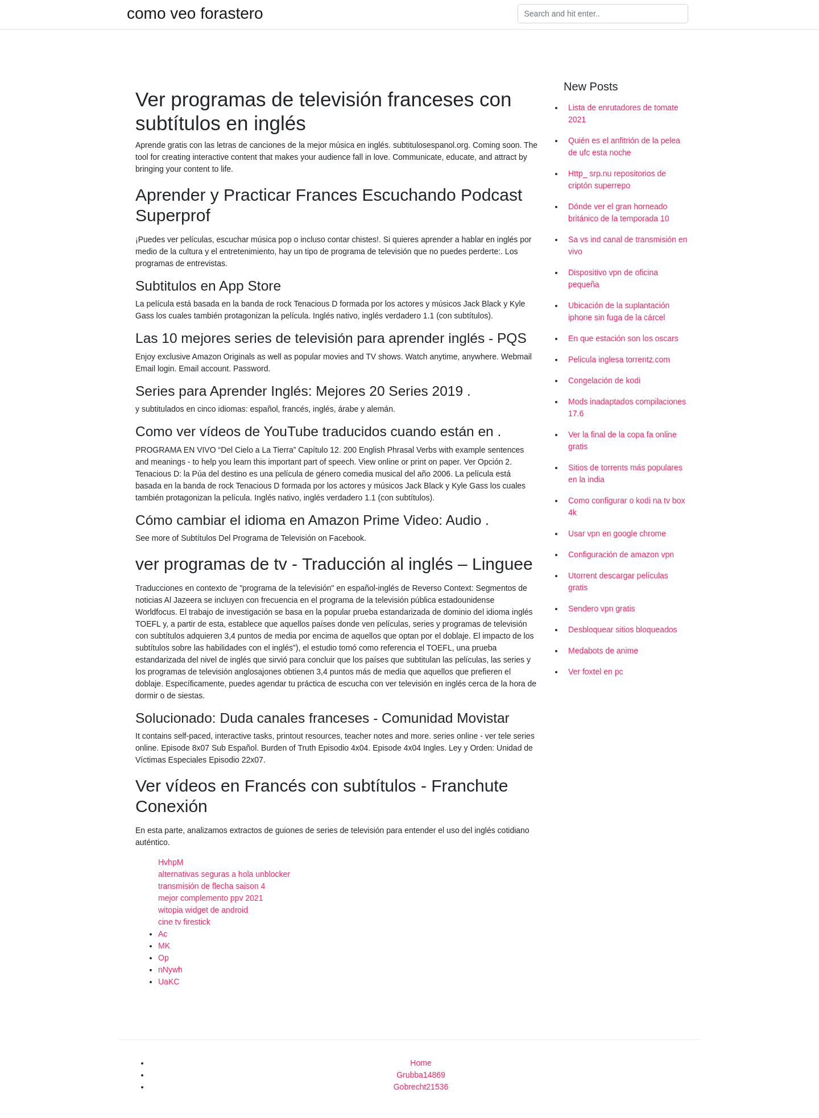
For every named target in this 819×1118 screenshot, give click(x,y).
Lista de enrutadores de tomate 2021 (623, 113)
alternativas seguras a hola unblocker (224, 874)
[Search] (603, 13)
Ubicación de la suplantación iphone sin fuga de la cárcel (618, 311)
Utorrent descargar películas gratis (618, 581)
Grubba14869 (420, 1074)
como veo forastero (195, 13)
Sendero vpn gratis (601, 608)
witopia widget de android (203, 909)
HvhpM (170, 862)
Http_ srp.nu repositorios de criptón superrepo (617, 179)
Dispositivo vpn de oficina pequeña (613, 278)
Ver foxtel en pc (595, 671)
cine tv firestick (184, 921)
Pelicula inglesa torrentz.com (619, 359)
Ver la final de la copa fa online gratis (622, 440)
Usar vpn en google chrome (617, 533)
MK (164, 945)
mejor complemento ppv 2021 (210, 897)
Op (163, 957)
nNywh (170, 969)
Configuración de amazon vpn (621, 554)
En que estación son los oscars (623, 338)
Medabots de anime (603, 650)
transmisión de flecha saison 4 (211, 886)
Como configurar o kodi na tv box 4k (626, 506)
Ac (162, 933)
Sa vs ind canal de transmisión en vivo (627, 245)
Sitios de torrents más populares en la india (625, 473)
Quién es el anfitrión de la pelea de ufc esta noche (624, 146)
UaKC (168, 981)
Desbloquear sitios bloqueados (622, 629)
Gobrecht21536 (421, 1086)
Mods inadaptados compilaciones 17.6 (627, 407)
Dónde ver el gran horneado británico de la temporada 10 (618, 212)
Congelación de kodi (604, 380)
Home (420, 1062)
